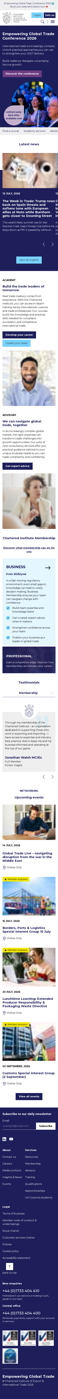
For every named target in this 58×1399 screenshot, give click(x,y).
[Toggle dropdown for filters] (29, 693)
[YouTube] (11, 1139)
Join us (49, 15)
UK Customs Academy (38, 1197)
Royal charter (10, 1230)
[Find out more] (29, 601)
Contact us (9, 1156)
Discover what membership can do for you (29, 549)
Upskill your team (17, 343)
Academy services (34, 131)
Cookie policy (10, 1251)
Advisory (30, 1170)
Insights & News (12, 1177)
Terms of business (13, 1213)
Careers (7, 1163)
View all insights (29, 260)
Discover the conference (22, 73)
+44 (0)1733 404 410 (20, 1291)
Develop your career (19, 334)
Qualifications (33, 1184)
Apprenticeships (35, 1190)
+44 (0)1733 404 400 (21, 1313)
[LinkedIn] (4, 1139)
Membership (33, 1163)
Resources (31, 1156)
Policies (7, 1244)
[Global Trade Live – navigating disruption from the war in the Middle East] (29, 837)
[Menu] (53, 22)
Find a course (10, 131)
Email (5, 1120)
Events (6, 1184)
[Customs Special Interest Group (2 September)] (29, 1054)
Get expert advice (18, 466)
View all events (29, 1096)
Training (30, 1177)
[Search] (42, 22)
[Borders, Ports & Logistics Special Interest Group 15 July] (29, 908)
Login (37, 15)
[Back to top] (9, 1266)
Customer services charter (18, 1237)
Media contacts (11, 1170)
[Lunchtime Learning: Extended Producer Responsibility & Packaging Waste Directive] (29, 981)
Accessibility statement (16, 1257)
